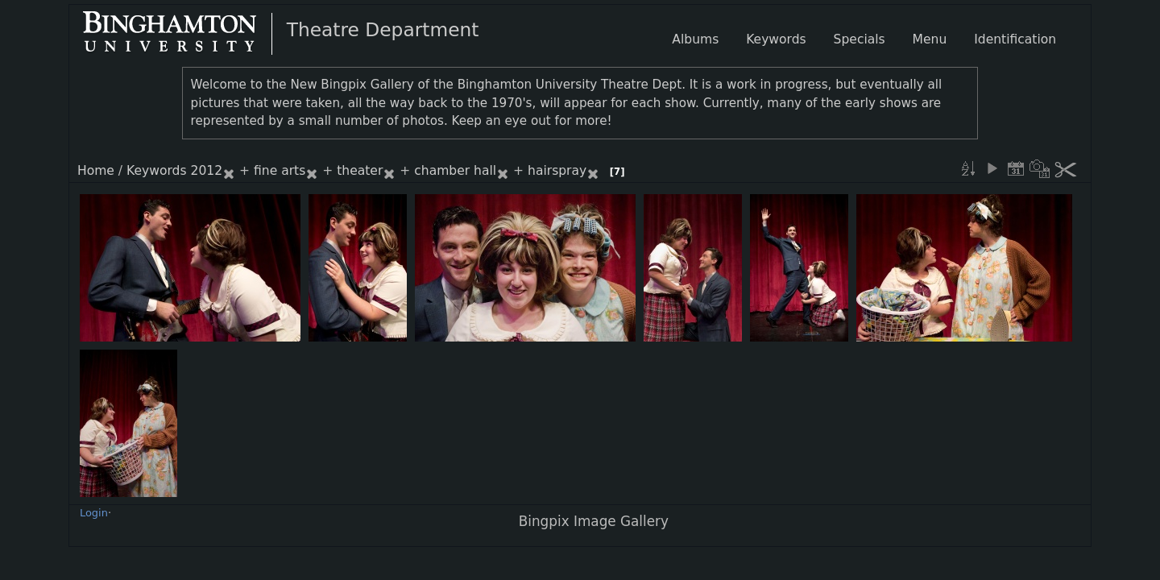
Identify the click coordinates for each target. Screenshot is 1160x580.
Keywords (156, 171)
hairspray (557, 171)
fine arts (279, 171)
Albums (695, 39)
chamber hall (455, 171)
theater (360, 171)
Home (95, 171)
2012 (207, 171)
